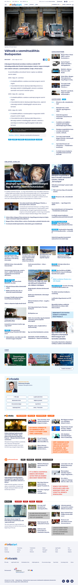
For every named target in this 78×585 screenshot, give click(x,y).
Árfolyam (31, 415)
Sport (25, 501)
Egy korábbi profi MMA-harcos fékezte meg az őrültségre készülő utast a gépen (62, 272)
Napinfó (44, 551)
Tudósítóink (32, 548)
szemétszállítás (30, 139)
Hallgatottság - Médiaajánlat (22, 580)
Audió (56, 550)
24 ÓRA (63, 99)
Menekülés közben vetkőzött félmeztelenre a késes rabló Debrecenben (60, 306)
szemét (15, 139)
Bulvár (44, 548)
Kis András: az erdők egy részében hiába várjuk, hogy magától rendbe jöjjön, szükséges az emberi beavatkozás (29, 258)
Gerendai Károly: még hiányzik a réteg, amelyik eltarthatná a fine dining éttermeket (12, 258)
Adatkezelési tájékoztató (43, 580)
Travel (32, 501)
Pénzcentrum (21, 415)
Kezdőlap (11, 135)
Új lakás (51, 415)
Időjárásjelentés (35, 562)
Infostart (7, 59)
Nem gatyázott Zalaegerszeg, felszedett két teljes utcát (15, 332)
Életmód (32, 551)
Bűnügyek (45, 550)
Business (18, 501)
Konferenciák (41, 415)
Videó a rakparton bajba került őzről (15, 303)
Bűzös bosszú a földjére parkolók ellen (13, 320)
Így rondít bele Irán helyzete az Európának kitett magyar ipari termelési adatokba (60, 336)
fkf (10, 139)
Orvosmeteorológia (46, 562)
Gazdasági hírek (64, 562)
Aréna (72, 562)
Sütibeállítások (24, 581)
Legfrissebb (58, 548)
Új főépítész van (33, 313)
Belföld (17, 135)
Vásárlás (30, 459)
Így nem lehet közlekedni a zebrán (38, 332)
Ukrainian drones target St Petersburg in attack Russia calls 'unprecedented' (14, 520)
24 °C (71, 1)
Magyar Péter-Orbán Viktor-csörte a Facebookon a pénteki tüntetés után (27, 221)
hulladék (39, 139)
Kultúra (19, 550)
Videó (56, 551)
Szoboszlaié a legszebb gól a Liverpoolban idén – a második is (62, 231)
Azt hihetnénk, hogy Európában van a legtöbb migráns (45, 256)
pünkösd (21, 139)
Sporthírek (55, 562)
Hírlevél (69, 550)
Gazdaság (7, 551)
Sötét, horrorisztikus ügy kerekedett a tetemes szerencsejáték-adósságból (39, 319)
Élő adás (16, 397)
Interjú (31, 550)
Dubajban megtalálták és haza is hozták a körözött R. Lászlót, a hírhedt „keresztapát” (61, 178)
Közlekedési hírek (25, 562)
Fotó (69, 548)
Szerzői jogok (14, 581)
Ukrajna (32, 4)
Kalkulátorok (47, 459)
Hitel (23, 459)
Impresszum (33, 580)
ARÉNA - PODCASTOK (67, 4)
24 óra (26, 4)
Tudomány (19, 548)
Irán (37, 4)
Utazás (38, 459)
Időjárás (70, 551)
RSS (19, 581)
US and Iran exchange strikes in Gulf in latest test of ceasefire (38, 515)
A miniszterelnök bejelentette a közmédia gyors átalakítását (24, 224)
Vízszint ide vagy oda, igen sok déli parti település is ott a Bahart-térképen (37, 283)
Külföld (6, 550)
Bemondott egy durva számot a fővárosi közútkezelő (61, 314)
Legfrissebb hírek (15, 562)
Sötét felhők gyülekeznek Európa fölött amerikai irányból (64, 256)
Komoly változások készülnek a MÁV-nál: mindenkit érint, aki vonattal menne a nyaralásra (61, 490)
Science (39, 501)
